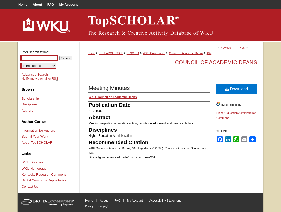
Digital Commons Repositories (44, 180)
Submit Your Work (35, 136)
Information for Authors (38, 130)
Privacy (89, 206)
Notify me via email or (40, 78)
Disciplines (29, 104)
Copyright (103, 206)
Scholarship (30, 98)
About (104, 200)
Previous (225, 47)
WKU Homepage (34, 168)
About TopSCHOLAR (37, 142)
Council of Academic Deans (186, 53)
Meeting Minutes (109, 88)
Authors (27, 110)
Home (91, 53)
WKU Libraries (32, 162)
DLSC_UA (133, 53)
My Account (135, 200)
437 (209, 53)
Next (242, 47)
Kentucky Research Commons (44, 174)
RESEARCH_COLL (111, 53)
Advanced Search (35, 75)
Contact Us (30, 186)
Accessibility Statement (165, 200)
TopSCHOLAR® (171, 25)
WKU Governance (154, 53)
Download (236, 89)
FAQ (117, 200)
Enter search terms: (34, 52)
